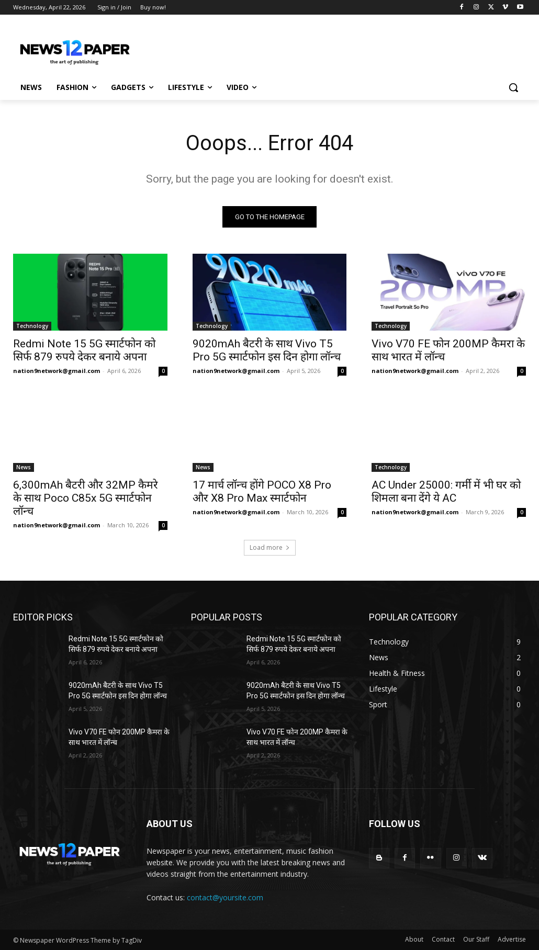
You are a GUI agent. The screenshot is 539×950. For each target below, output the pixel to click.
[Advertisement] (258, 48)
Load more (270, 548)
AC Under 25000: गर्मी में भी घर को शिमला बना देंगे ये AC (446, 491)
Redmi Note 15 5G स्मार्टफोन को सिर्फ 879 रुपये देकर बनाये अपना (84, 350)
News (23, 467)
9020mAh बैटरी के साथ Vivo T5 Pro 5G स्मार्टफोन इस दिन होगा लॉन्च (267, 350)
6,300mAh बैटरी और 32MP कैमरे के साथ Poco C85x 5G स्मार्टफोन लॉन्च (85, 498)
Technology (32, 326)
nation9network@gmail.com (56, 371)
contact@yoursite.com (225, 897)
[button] (513, 87)
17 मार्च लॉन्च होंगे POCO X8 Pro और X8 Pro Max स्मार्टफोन (262, 491)
